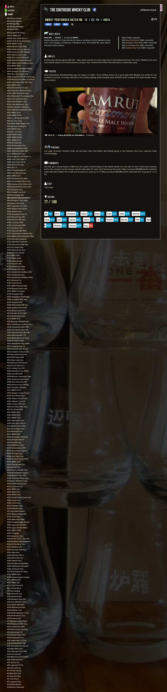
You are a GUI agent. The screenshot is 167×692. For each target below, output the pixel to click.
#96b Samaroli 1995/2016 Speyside (21, 76)
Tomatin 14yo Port (133, 48)
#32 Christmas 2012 (14, 547)
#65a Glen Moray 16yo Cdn (17, 329)
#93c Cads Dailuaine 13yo (17, 101)
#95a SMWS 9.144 (14, 85)
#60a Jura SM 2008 (14, 373)
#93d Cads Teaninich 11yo (17, 99)
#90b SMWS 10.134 (14, 134)
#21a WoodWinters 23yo (17, 602)
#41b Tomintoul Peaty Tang (17, 478)
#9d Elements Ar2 (14, 654)
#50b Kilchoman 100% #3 (17, 437)
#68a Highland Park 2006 (17, 307)
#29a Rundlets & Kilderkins (17, 563)
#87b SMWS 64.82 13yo (16, 153)
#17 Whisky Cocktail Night (17, 621)
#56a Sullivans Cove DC (16, 401)
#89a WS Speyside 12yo (16, 145)
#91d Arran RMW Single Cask (18, 123)
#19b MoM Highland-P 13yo (18, 613)
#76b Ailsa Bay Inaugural (16, 239)
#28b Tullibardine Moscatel (17, 566)
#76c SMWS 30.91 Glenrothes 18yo (20, 236)
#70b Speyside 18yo (15, 294)
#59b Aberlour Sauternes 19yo (19, 376)
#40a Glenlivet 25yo (15, 486)
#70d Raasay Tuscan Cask (17, 288)
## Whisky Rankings (15, 26)
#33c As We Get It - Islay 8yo (18, 538)
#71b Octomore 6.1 (14, 283)
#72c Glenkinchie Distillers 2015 (19, 272)
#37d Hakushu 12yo (14, 508)
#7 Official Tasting (14, 670)
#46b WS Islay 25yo (15, 453)
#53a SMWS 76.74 (14, 417)
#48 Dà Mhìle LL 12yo (15, 445)
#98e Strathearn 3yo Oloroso (18, 49)
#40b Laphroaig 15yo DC (17, 483)
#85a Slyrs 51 (12, 167)
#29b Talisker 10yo (14, 560)
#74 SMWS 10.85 (13, 255)
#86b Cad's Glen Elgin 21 (16, 159)
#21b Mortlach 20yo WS (16, 599)
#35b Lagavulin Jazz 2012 (16, 525)
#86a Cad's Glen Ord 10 (16, 162)
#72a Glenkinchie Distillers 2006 (20, 277)
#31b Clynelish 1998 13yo (17, 549)
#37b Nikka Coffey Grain (16, 514)
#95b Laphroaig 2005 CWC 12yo (19, 82)
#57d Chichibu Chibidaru (16, 387)
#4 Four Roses (13, 679)
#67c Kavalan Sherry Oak (16, 313)
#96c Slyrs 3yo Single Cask (17, 74)
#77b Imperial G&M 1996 (16, 230)
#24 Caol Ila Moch (14, 588)
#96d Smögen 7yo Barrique (18, 71)
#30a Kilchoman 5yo (15, 558)
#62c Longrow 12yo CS (16, 346)
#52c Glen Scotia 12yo (15, 420)
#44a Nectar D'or (13, 467)
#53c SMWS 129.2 (13, 412)
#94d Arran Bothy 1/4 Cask (17, 87)
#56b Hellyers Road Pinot (17, 398)
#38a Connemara (14, 503)
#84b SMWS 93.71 (14, 175)
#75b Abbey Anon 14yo (16, 250)
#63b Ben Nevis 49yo (15, 340)
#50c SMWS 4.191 (13, 434)
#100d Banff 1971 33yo (16, 32)
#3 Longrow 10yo (14, 681)
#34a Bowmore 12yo (15, 536)
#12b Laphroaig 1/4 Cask (16, 640)
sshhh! (11, 10)
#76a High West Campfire (17, 241)
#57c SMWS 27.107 (14, 390)
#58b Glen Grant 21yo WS (17, 382)
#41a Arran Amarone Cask (17, 481)
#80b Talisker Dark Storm (17, 208)
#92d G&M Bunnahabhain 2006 (19, 109)
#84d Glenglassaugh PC (16, 170)
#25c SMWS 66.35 (14, 580)
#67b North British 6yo (16, 316)
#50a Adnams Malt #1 (15, 439)
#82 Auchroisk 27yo (15, 189)
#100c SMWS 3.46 (14, 35)
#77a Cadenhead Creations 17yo (19, 233)
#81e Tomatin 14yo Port (16, 192)
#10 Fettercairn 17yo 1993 (17, 651)
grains (11, 6)
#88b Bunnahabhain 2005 (17, 148)
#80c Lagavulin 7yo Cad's (17, 206)
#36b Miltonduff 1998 (15, 519)
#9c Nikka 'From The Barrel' (17, 657)
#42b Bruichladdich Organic (17, 472)
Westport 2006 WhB (134, 42)
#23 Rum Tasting (13, 591)
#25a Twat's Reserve (15, 585)
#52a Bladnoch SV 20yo (16, 426)
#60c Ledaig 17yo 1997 (16, 368)
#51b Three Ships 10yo (16, 428)
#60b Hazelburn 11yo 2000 (17, 371)
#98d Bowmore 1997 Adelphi (18, 52)
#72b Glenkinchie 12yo (16, 274)
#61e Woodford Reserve (17, 354)
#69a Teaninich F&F (14, 302)
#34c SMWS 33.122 (14, 530)
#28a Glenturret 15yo (15, 569)
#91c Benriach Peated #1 (16, 126)
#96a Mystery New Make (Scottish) (21, 79)
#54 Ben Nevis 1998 (15, 409)
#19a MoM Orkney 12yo (16, 615)
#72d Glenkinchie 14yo (16, 269)
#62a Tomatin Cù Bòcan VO (17, 351)
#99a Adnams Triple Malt (17, 46)
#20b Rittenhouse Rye (16, 607)
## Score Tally (12, 29)
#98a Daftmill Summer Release (19, 60)
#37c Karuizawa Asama (16, 511)
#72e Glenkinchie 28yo (16, 266)
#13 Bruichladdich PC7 (15, 637)
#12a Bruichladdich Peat (16, 643)
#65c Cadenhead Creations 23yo (20, 324)
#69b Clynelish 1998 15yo (17, 299)
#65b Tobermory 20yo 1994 (18, 327)
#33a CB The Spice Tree (16, 544)
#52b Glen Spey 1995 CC (16, 423)
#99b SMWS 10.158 (14, 43)
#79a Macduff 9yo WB (16, 217)
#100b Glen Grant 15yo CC (17, 38)
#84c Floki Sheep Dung (16, 173)
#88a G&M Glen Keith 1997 (17, 151)
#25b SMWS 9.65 (13, 582)
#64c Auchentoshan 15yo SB (18, 332)
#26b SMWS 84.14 (14, 574)
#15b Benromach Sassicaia (17, 629)
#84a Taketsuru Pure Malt (17, 178)
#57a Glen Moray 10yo (16, 395)
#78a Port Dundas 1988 (16, 225)
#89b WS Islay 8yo (14, 142)
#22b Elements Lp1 (14, 593)
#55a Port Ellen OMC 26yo (17, 406)
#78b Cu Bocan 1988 (15, 222)
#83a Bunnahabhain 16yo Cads (19, 186)
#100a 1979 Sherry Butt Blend (18, 41)
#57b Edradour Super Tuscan (18, 393)
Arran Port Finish (132, 40)
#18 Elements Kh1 (14, 618)
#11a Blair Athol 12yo (15, 648)
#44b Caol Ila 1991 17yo (16, 464)
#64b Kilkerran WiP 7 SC (16, 335)
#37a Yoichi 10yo (13, 516)
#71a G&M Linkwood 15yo (17, 285)
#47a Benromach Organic (17, 450)
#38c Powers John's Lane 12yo (19, 497)
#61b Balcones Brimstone (17, 362)
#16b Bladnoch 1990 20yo (17, 624)
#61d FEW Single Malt (15, 357)
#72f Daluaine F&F (14, 263)
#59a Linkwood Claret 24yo (18, 379)
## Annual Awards (14, 21)
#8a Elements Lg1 (14, 668)
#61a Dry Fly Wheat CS (15, 365)
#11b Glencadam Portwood (17, 646)
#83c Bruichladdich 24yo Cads (19, 181)
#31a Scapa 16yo (13, 552)
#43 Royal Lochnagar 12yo (17, 470)
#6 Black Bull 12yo (14, 673)
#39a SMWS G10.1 (14, 494)
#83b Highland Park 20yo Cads (19, 184)
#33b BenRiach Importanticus (18, 541)
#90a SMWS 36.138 (14, 137)
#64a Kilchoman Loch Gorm (18, 338)
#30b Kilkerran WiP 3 (15, 555)
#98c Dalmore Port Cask (16, 54)
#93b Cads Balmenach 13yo (17, 104)
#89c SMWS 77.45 (14, 140)
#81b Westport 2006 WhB (17, 200)
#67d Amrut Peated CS (16, 310)
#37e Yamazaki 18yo (15, 505)
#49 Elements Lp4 (14, 442)
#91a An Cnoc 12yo (14, 131)
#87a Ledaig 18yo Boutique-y (19, 156)
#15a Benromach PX (15, 632)
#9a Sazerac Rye (13, 662)
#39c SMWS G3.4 (13, 489)
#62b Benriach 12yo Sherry (17, 349)
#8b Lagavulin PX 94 (15, 665)
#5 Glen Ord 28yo (14, 676)
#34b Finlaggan (13, 533)
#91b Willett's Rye (14, 129)
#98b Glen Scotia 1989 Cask (18, 57)
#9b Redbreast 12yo (15, 659)
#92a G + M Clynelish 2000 (18, 118)
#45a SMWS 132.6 (13, 461)
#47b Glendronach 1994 (16, 448)
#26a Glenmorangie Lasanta (18, 577)
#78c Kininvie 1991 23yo (16, 219)
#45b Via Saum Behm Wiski (17, 459)
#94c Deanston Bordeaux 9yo (19, 90)
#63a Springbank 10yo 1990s (18, 343)
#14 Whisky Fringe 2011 (16, 634)
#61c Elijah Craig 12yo (15, 360)
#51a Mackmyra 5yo (14, 431)
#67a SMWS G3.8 (13, 318)
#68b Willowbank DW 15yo (17, 305)
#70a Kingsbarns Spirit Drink (18, 296)
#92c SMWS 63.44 (14, 112)
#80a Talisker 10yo (14, 211)
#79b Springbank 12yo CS (17, 214)
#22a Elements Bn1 (14, 596)
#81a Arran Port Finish (15, 203)
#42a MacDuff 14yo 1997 (16, 475)
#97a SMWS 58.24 (14, 65)
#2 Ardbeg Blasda (14, 684)
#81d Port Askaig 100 (15, 195)
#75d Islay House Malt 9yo (17, 244)
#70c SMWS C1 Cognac (16, 291)
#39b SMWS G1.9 (13, 492)
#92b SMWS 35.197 (14, 115)
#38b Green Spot (14, 500)
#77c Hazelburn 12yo (15, 228)
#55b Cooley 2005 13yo (16, 404)
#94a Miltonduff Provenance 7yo (20, 96)
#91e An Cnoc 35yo (14, 121)
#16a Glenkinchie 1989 (16, 626)
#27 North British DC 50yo (17, 571)
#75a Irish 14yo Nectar (15, 252)
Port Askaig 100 (132, 45)
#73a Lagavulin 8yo (14, 261)
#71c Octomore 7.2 (14, 280)
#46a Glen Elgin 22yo (15, 456)
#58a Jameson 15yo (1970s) (18, 384)
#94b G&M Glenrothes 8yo (18, 93)
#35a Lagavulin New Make (17, 527)
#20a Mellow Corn (14, 610)
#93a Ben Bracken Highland (18, 107)
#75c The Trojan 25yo (15, 247)
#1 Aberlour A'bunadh (15, 687)
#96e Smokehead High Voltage (19, 68)
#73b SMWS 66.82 (14, 258)
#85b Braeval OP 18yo (15, 164)
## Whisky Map (13, 23)
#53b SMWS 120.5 (14, 415)
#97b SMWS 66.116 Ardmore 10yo (20, 63)
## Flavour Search (14, 18)
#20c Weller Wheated (15, 604)
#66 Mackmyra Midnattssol (17, 321)
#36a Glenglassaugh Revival (18, 522)
